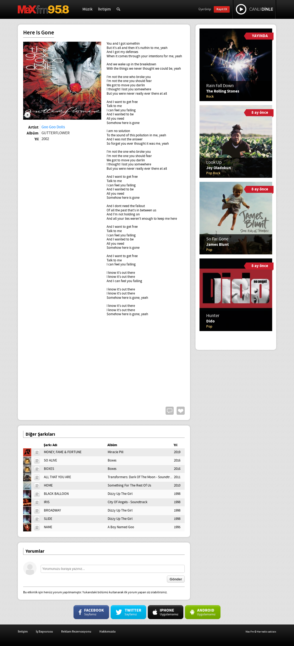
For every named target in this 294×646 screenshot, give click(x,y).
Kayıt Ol (221, 9)
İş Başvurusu (44, 631)
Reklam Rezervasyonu (76, 631)
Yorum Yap (170, 411)
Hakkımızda (107, 631)
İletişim (104, 9)
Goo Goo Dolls (53, 127)
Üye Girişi (204, 9)
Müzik (87, 9)
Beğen (181, 411)
